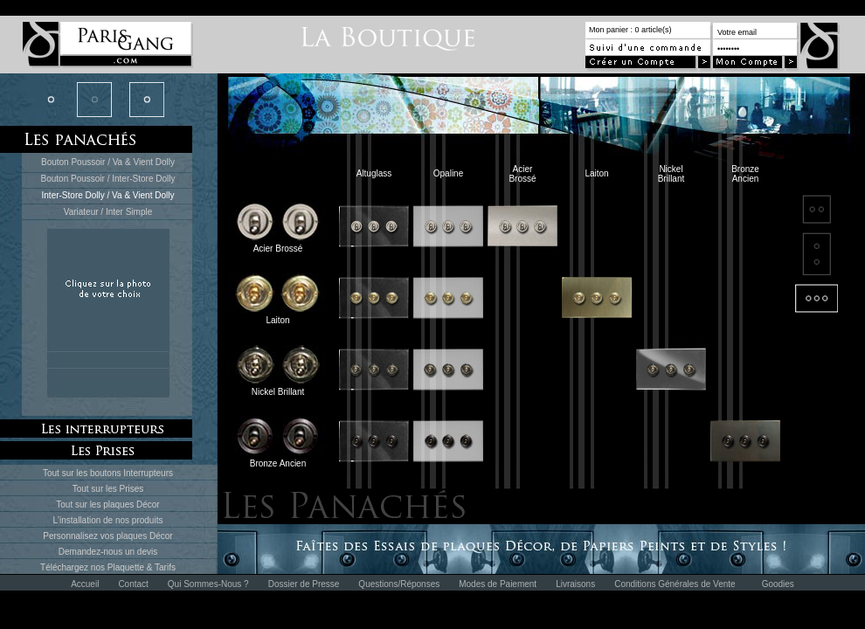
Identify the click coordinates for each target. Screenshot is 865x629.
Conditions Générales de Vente (674, 584)
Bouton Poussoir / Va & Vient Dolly (108, 162)
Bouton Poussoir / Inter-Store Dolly (108, 178)
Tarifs (165, 567)
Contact (133, 584)
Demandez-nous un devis (108, 551)
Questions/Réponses (398, 584)
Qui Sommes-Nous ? (208, 584)
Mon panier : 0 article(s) (630, 29)
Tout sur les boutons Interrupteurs (108, 473)
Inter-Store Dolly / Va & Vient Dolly (108, 195)
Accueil (85, 584)
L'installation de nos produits (108, 520)
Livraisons (575, 584)
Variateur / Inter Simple (108, 212)
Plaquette (125, 567)
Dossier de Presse (304, 584)
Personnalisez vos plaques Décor (107, 536)
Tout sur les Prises (108, 489)
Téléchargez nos (73, 567)
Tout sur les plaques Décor (107, 504)
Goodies (778, 584)
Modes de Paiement (497, 584)
